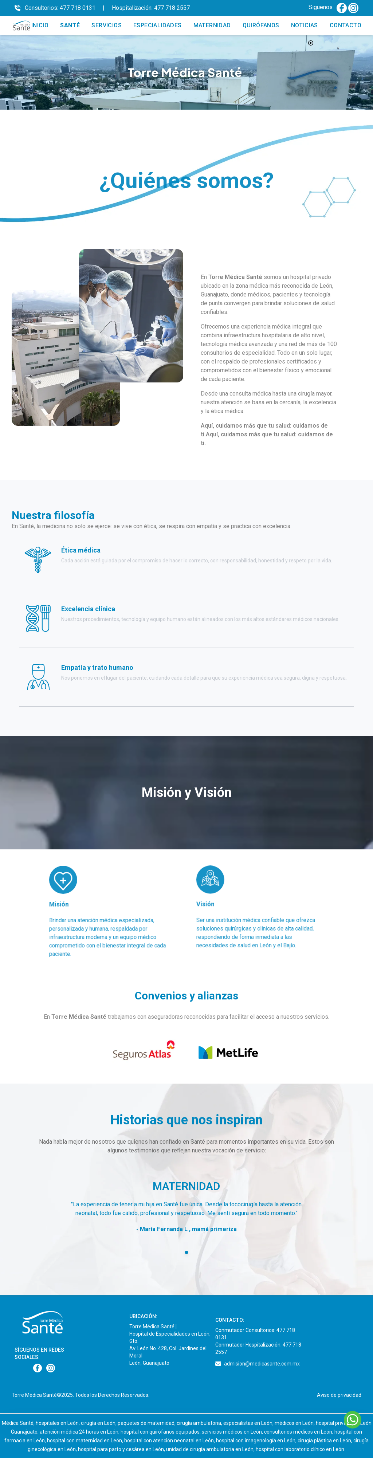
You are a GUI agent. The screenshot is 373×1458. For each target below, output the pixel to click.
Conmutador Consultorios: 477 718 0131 (255, 1333)
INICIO (39, 25)
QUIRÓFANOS (261, 25)
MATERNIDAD (212, 25)
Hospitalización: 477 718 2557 (151, 7)
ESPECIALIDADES (157, 25)
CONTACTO (345, 25)
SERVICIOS (106, 25)
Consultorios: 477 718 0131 (60, 7)
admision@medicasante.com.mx (262, 1364)
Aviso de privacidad (339, 1395)
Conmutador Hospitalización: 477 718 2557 (258, 1348)
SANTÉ (70, 25)
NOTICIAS (304, 25)
